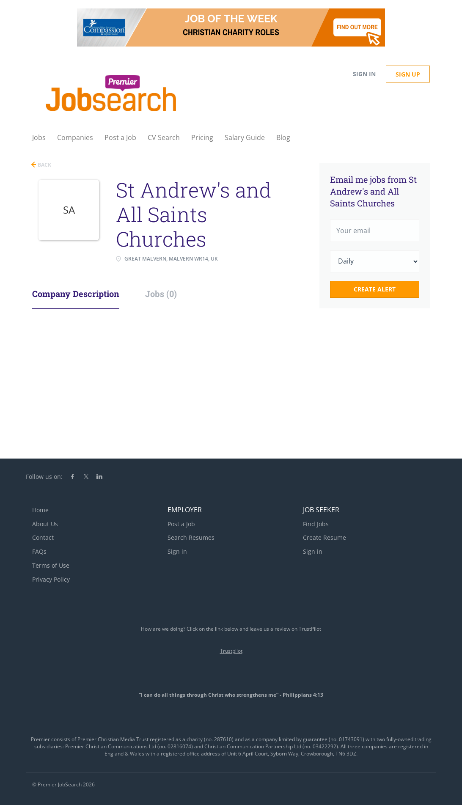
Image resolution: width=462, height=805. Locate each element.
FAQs (39, 551)
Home (40, 510)
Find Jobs (316, 524)
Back (43, 164)
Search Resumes (191, 537)
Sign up (408, 74)
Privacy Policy (51, 579)
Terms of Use (50, 565)
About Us (45, 524)
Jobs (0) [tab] (161, 293)
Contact (43, 537)
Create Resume (324, 537)
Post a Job (181, 524)
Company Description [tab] (75, 293)
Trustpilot (231, 650)
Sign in (364, 74)
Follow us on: (44, 477)
